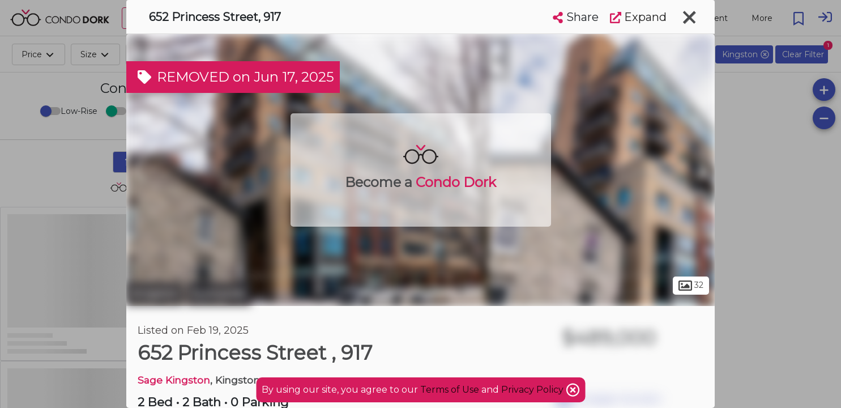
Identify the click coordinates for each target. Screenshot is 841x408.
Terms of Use (449, 389)
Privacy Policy (533, 389)
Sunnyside (218, 293)
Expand (638, 17)
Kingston (155, 293)
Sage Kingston (174, 380)
